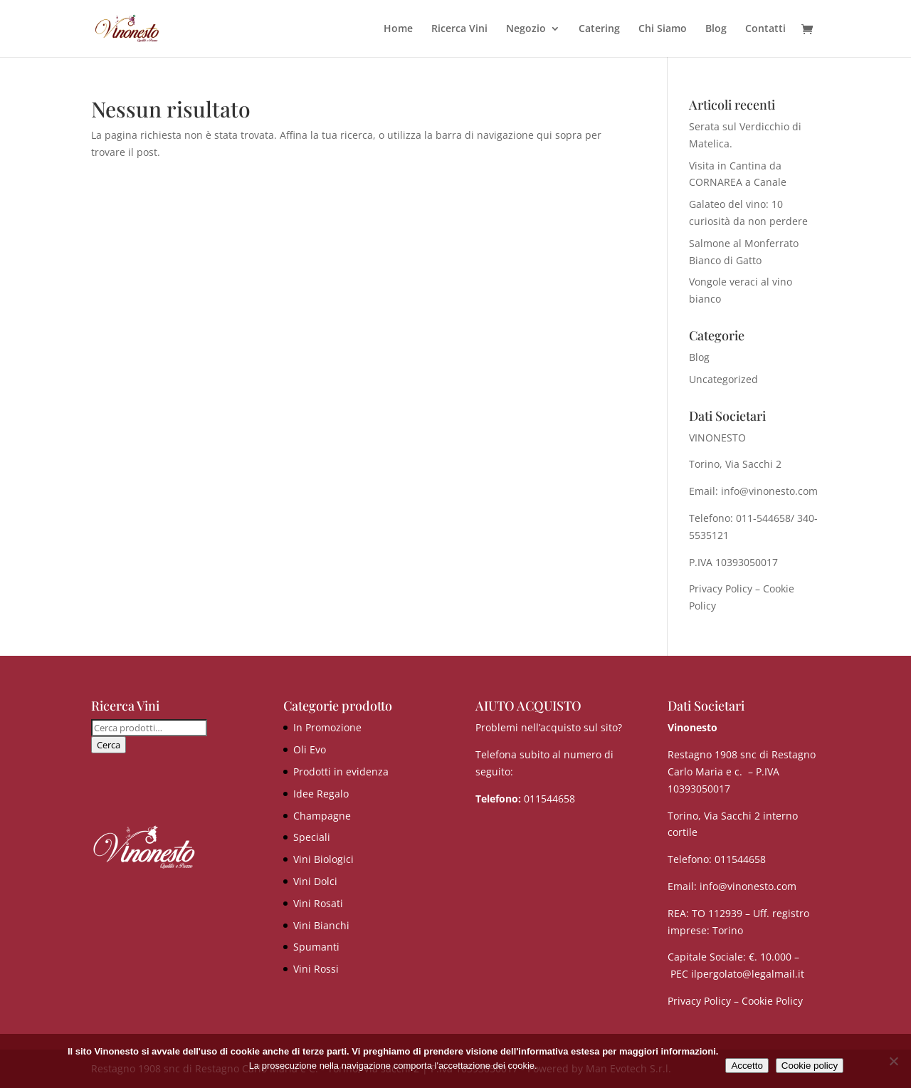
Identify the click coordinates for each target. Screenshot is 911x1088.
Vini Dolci (315, 881)
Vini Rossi (316, 968)
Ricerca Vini (459, 29)
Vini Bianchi (321, 925)
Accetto (746, 1065)
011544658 (549, 798)
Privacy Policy (720, 588)
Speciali (311, 837)
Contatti (765, 29)
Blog (716, 29)
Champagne (322, 815)
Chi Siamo (662, 29)
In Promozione (327, 727)
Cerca (108, 744)
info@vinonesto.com (748, 886)
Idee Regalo (321, 793)
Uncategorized (723, 379)
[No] (893, 1061)
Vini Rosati (318, 903)
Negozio (526, 29)
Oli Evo (309, 749)
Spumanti (316, 946)
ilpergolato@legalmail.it (747, 973)
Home (398, 29)
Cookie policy (809, 1065)
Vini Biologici (323, 859)
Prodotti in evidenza (341, 771)
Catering (599, 29)
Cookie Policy (772, 1001)
